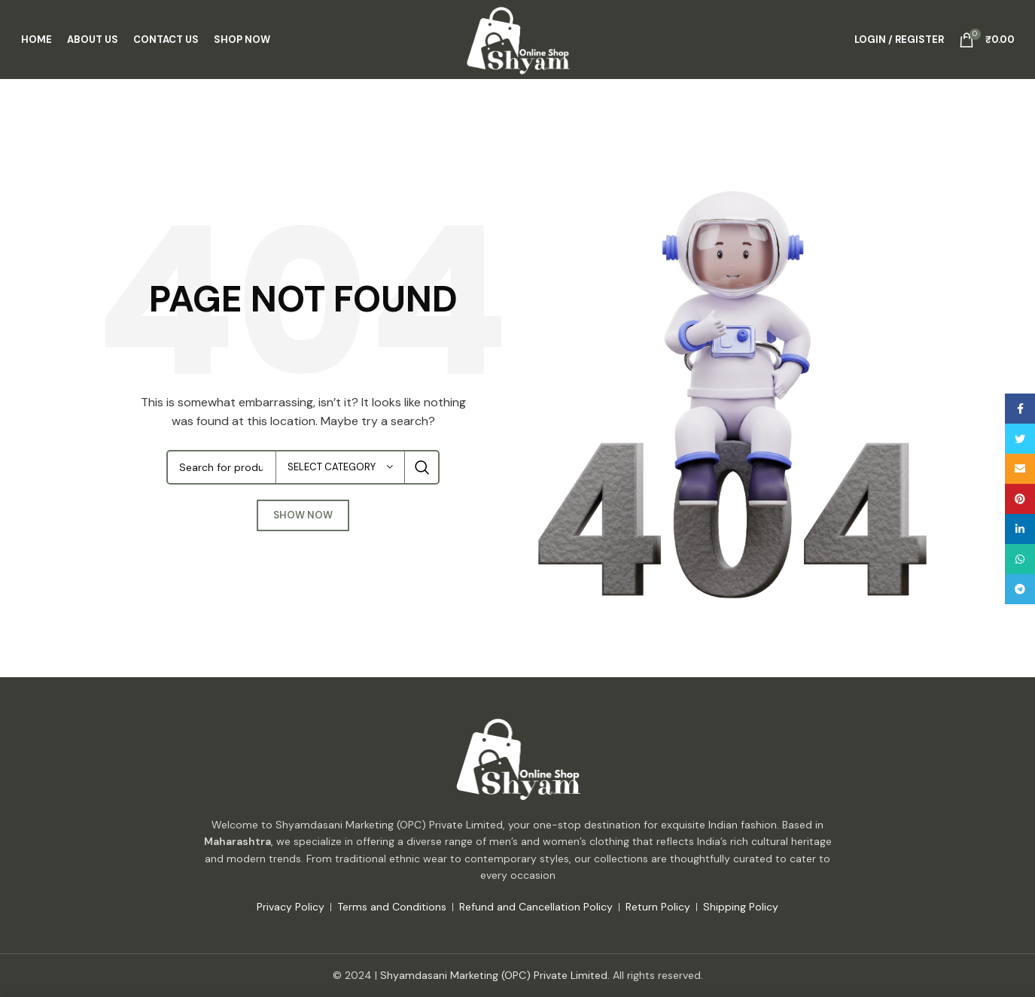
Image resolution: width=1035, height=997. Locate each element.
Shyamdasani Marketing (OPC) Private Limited (493, 975)
